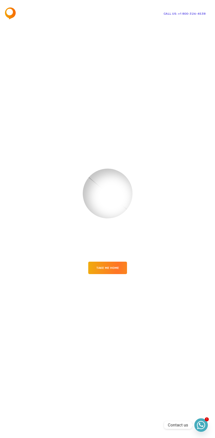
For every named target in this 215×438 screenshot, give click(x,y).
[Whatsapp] (201, 425)
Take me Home (107, 268)
